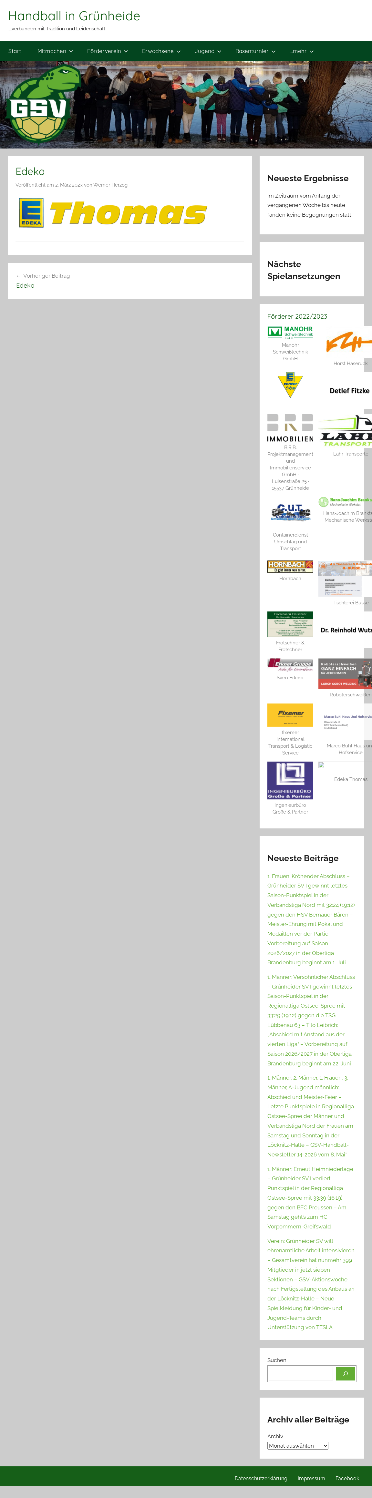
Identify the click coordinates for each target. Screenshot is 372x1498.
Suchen (276, 1330)
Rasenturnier (255, 50)
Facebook (347, 1449)
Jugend (208, 50)
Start (14, 50)
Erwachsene (161, 50)
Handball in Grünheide (74, 15)
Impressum (311, 1449)
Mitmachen (55, 50)
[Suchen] (345, 1344)
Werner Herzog (110, 185)
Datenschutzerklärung (261, 1449)
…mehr (302, 50)
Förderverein (107, 50)
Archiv (275, 1406)
